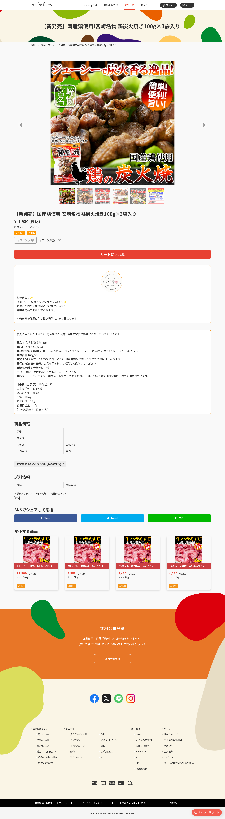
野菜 (72, 751)
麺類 (103, 745)
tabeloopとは (89, 5)
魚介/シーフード (78, 734)
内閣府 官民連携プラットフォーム (51, 803)
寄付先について (46, 763)
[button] (16, 125)
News (139, 734)
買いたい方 (43, 734)
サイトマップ (171, 734)
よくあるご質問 (144, 740)
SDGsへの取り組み (47, 757)
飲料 (103, 734)
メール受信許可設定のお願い (179, 763)
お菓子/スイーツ (109, 740)
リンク (167, 728)
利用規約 (168, 746)
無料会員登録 (111, 5)
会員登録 (168, 751)
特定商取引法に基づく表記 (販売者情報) (39, 464)
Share (46, 518)
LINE (138, 763)
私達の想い (43, 745)
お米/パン (75, 740)
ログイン (168, 757)
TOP (33, 45)
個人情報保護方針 (173, 740)
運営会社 (135, 728)
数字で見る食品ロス (48, 751)
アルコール (76, 757)
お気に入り (25, 240)
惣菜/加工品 (107, 751)
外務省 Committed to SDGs (133, 803)
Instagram (141, 768)
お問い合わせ (143, 745)
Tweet (112, 518)
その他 (104, 757)
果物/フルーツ (77, 745)
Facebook (141, 751)
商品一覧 (129, 5)
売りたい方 (43, 740)
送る (179, 518)
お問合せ (145, 5)
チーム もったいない (92, 803)
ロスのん (174, 803)
